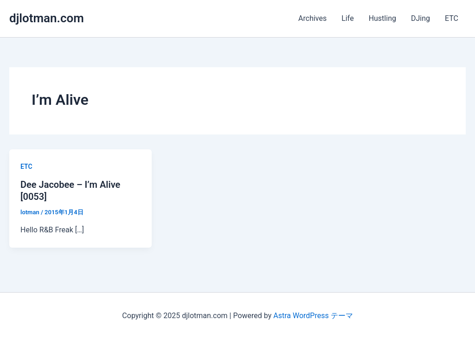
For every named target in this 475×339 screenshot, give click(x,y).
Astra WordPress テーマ (313, 315)
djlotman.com (46, 18)
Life (347, 18)
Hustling (382, 18)
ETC (451, 18)
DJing (420, 18)
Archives (312, 18)
